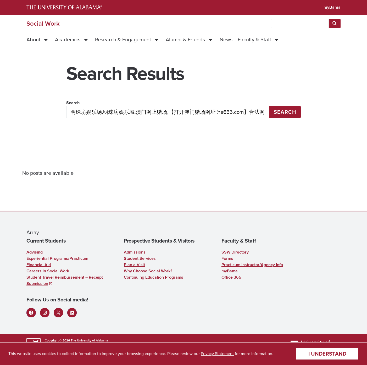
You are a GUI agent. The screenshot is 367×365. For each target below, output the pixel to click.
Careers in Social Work (47, 271)
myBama (332, 7)
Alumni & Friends (185, 39)
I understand (327, 354)
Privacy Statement (217, 354)
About (33, 39)
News (226, 39)
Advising (34, 252)
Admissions (135, 252)
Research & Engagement (123, 39)
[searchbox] (300, 23)
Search (73, 103)
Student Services (140, 258)
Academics (67, 39)
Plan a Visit (134, 265)
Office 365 (231, 277)
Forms (227, 258)
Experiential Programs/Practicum (57, 258)
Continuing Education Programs (153, 277)
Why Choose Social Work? (148, 271)
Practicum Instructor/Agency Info (252, 265)
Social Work (43, 23)
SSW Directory (235, 252)
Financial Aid (38, 265)
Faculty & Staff (254, 39)
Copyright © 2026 (57, 340)
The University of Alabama (89, 340)
